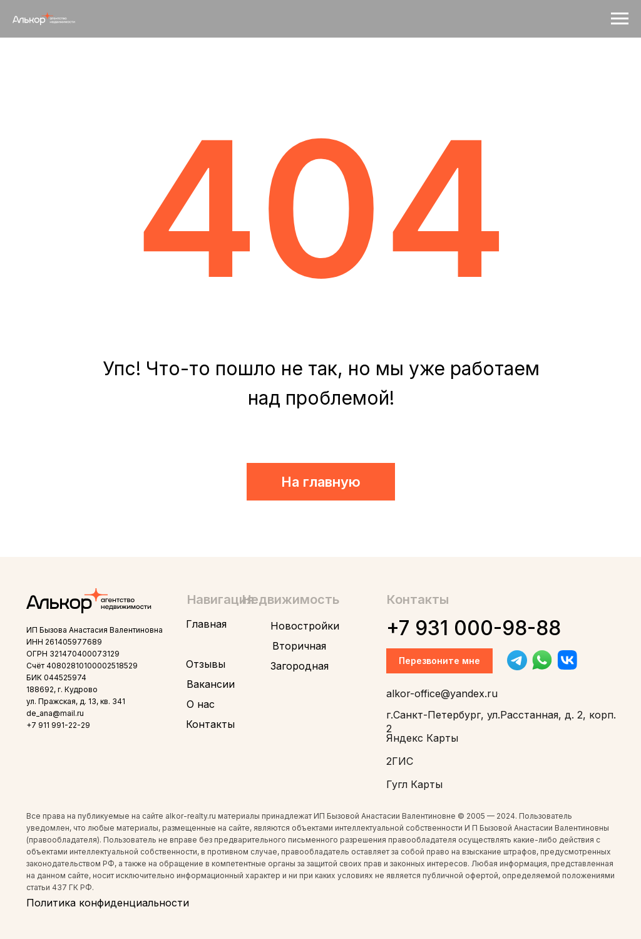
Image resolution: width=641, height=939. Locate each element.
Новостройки (304, 626)
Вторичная (299, 646)
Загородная (299, 666)
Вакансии (211, 684)
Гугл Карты (414, 784)
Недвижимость (290, 599)
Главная (206, 624)
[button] (439, 660)
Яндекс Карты (422, 738)
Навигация (220, 599)
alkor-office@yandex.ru (442, 693)
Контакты (210, 724)
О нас (201, 704)
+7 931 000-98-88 (473, 628)
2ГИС (399, 761)
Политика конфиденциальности (107, 902)
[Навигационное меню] (619, 19)
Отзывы (205, 664)
